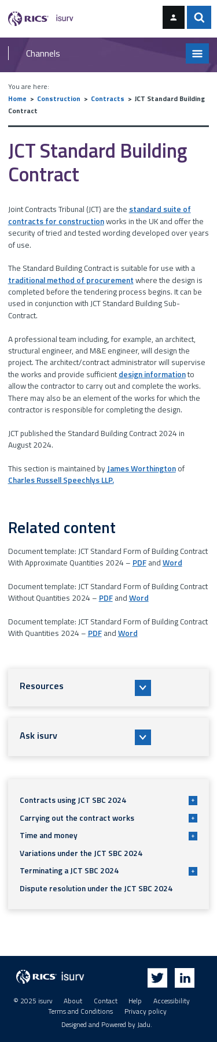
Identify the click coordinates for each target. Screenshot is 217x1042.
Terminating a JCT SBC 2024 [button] (108, 870)
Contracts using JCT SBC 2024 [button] (108, 800)
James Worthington (141, 468)
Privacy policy (145, 1011)
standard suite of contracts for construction (99, 214)
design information (152, 374)
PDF (139, 562)
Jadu (143, 1024)
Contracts (107, 99)
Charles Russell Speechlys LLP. (61, 480)
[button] (108, 687)
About (73, 1001)
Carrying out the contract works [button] (108, 818)
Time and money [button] (108, 835)
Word (172, 562)
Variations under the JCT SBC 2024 (81, 853)
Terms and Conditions (80, 1011)
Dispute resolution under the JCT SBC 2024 (96, 888)
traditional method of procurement (71, 280)
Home (17, 99)
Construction (58, 99)
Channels (43, 53)
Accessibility (171, 1001)
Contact (105, 1001)
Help (135, 1001)
